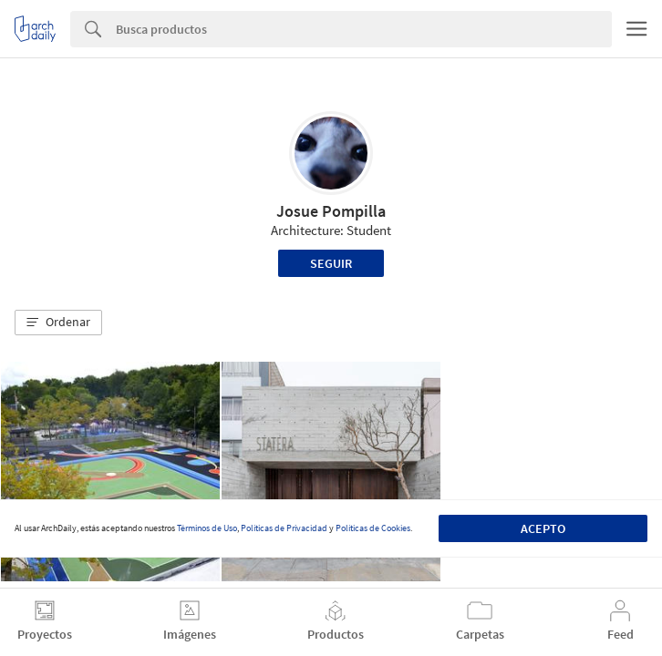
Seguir (331, 263)
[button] (58, 322)
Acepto (543, 528)
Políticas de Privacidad (284, 528)
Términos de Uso (207, 528)
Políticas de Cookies (373, 528)
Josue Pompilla (331, 210)
